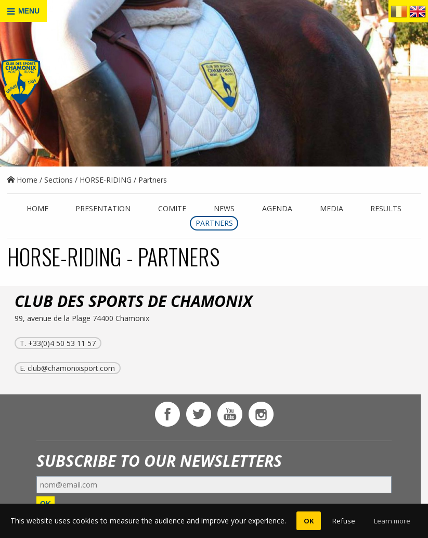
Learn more (392, 521)
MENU (23, 11)
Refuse (343, 521)
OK (309, 521)
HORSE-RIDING (106, 180)
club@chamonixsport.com (71, 368)
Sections (58, 180)
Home (22, 180)
